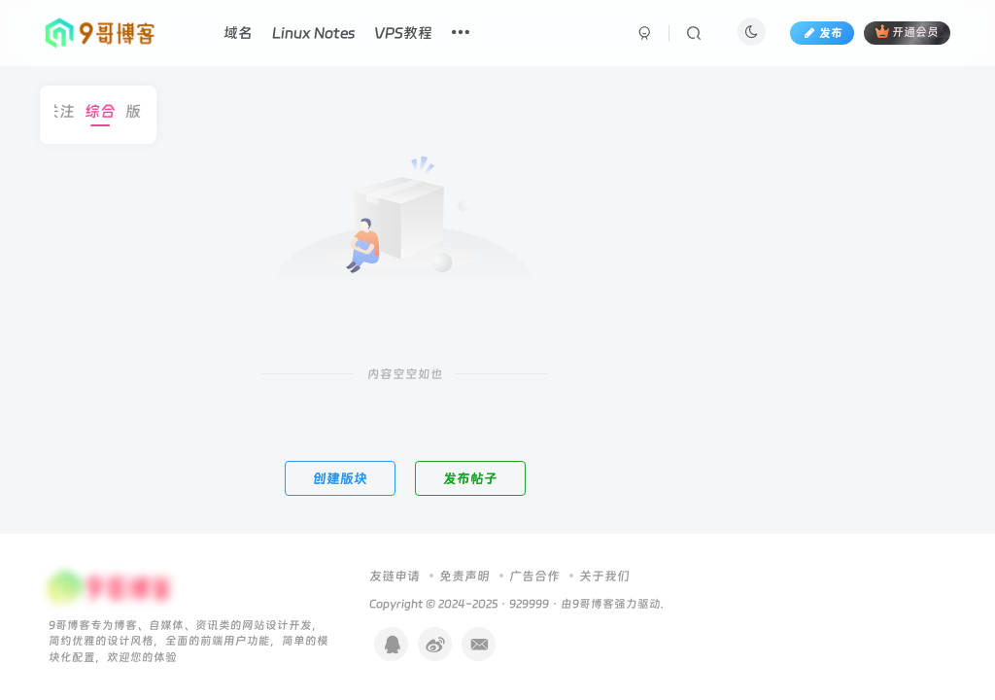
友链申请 (394, 576)
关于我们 (604, 576)
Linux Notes (313, 33)
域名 (238, 33)
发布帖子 (470, 478)
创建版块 (340, 478)
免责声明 (464, 576)
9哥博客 (593, 604)
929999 (529, 604)
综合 (110, 111)
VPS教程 (403, 33)
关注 (70, 111)
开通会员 (907, 31)
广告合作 (534, 576)
